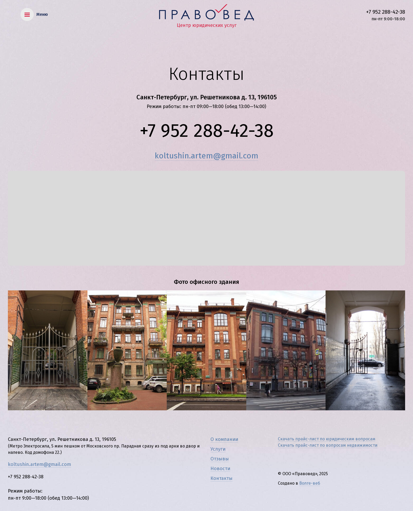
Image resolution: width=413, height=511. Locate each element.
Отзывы (219, 459)
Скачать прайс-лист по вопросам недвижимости (327, 445)
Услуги (217, 449)
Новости (220, 468)
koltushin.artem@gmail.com (206, 155)
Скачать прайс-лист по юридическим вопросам (326, 438)
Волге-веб (309, 483)
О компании (224, 439)
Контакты (221, 478)
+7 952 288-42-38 (385, 12)
